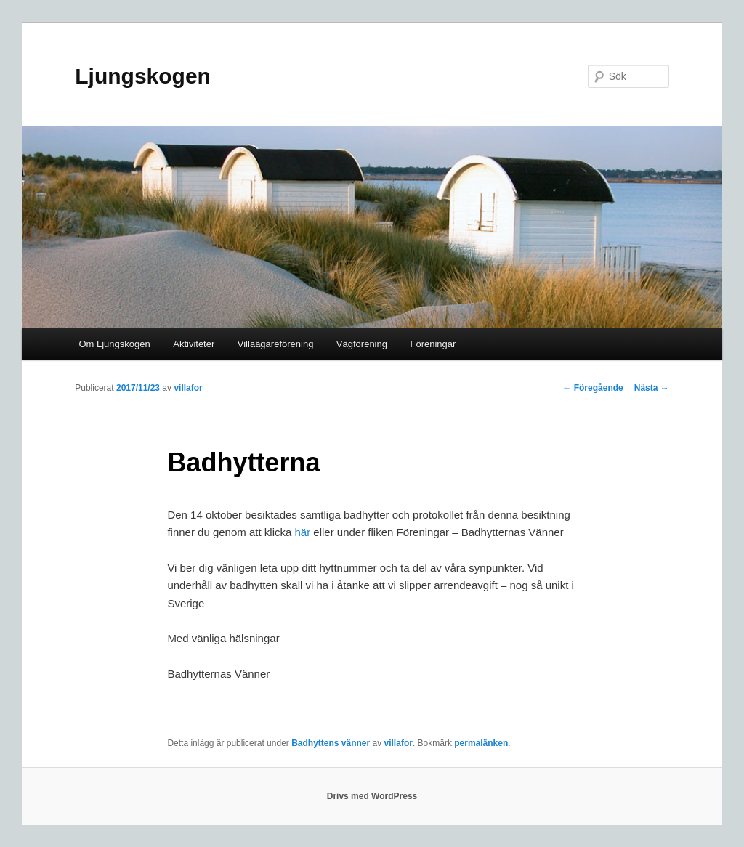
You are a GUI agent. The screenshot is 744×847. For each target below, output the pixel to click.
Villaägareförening (276, 344)
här (302, 532)
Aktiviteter (193, 344)
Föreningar (433, 344)
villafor (188, 388)
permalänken (481, 743)
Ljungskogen (143, 76)
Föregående (592, 388)
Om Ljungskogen (114, 344)
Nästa (651, 388)
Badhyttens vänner (330, 743)
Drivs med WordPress (372, 796)
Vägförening (361, 344)
